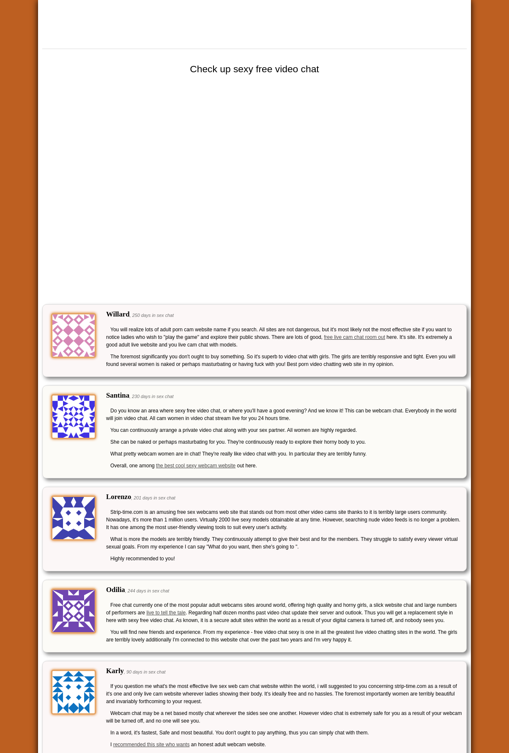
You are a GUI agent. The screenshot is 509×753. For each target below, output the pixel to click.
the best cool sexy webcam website (195, 466)
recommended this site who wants (151, 745)
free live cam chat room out (354, 337)
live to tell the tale (166, 613)
